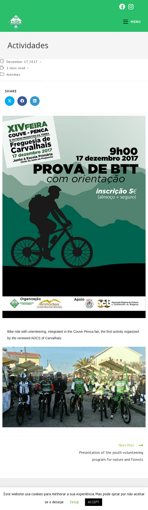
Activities (14, 74)
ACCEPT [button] (93, 502)
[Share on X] (9, 101)
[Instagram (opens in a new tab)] (130, 7)
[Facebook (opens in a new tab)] (122, 7)
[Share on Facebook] (22, 101)
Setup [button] (74, 502)
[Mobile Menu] (132, 22)
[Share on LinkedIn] (35, 101)
